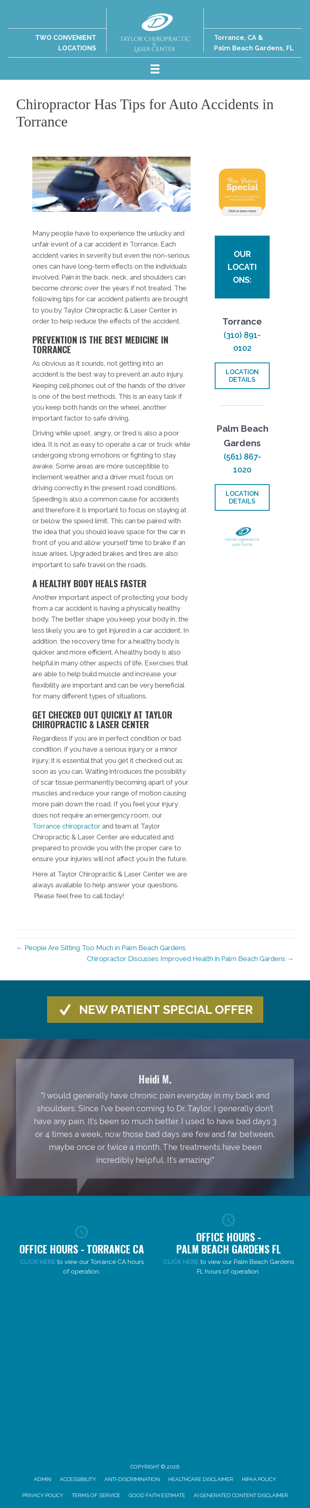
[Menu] (155, 68)
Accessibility (78, 1479)
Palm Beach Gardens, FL (254, 48)
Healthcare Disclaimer (200, 1479)
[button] (155, 1009)
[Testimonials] (155, 1119)
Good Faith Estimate (157, 1495)
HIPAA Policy (259, 1479)
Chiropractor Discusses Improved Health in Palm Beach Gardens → (190, 959)
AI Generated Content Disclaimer (241, 1495)
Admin (42, 1479)
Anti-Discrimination (132, 1479)
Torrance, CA (235, 37)
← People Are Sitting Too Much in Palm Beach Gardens (101, 948)
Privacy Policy (42, 1495)
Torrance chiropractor (66, 826)
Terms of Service (96, 1495)
